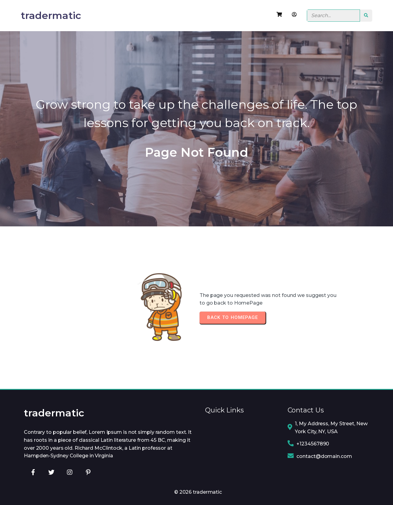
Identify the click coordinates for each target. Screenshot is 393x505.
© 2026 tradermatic (198, 492)
